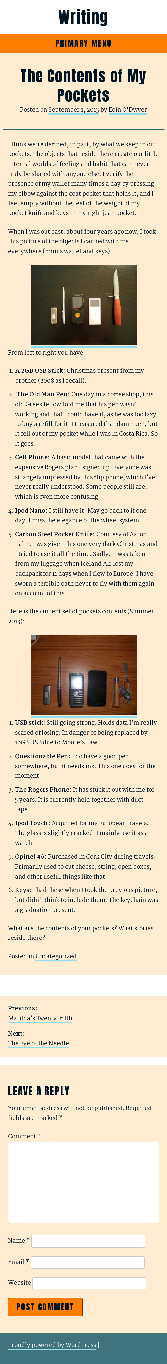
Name (19, 1241)
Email (18, 1262)
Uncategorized (56, 957)
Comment (24, 1137)
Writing (83, 17)
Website (19, 1283)
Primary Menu (83, 43)
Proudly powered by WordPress (52, 1345)
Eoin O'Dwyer (128, 110)
